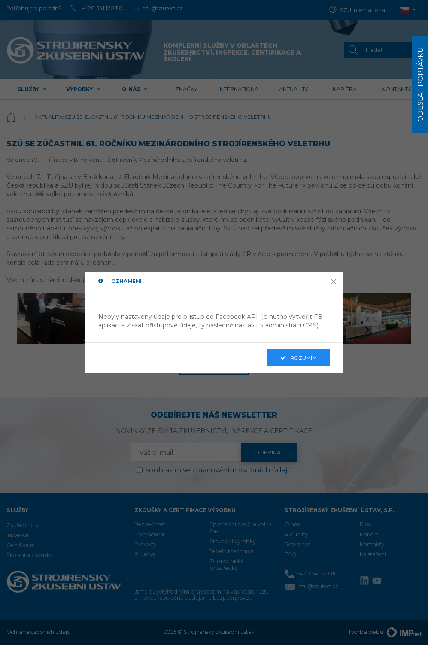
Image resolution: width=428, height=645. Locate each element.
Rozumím (299, 358)
